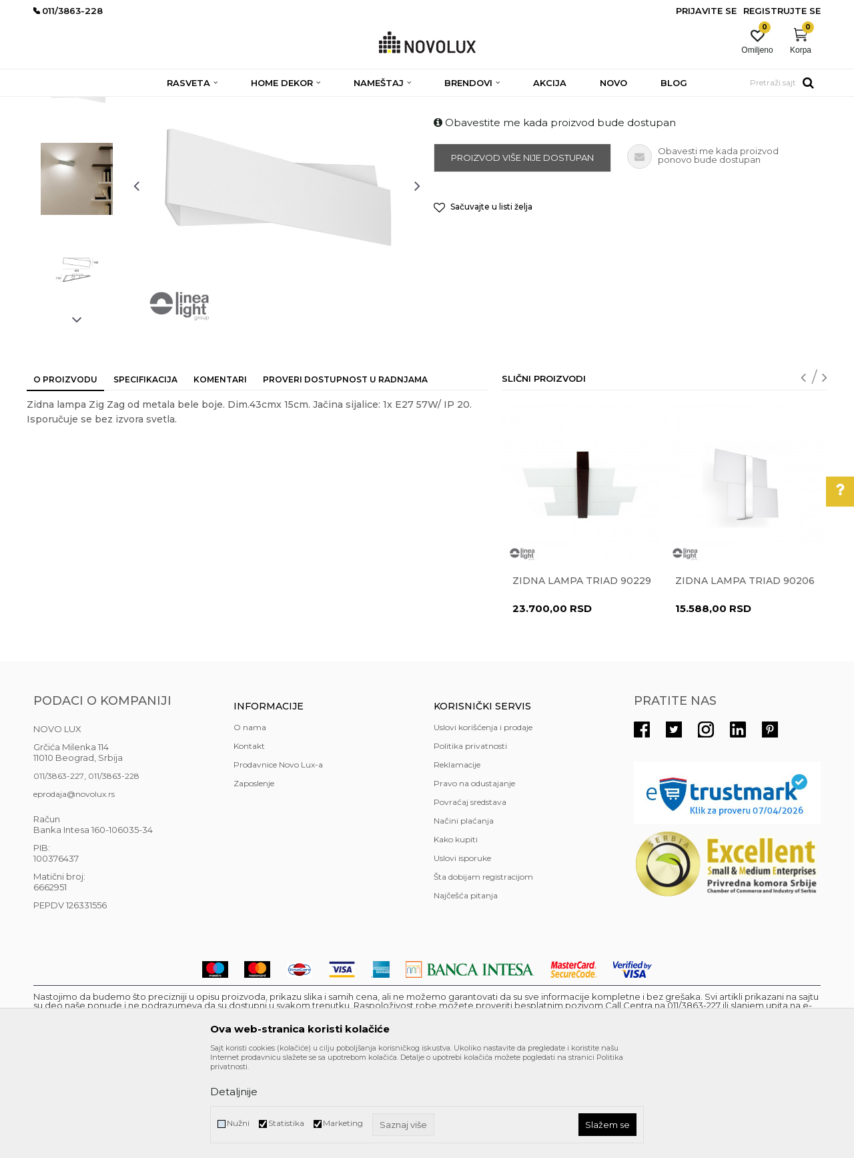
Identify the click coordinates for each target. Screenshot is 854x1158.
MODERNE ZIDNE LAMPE (297, 105)
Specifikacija (145, 476)
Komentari (220, 476)
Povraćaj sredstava (470, 899)
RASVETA (152, 105)
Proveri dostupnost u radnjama (345, 476)
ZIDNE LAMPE (208, 105)
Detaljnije (234, 1091)
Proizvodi (105, 105)
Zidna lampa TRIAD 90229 (581, 677)
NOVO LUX (55, 105)
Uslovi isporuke (462, 955)
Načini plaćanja (464, 917)
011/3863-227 (58, 873)
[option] (76, 185)
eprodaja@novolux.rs (74, 891)
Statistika (286, 1123)
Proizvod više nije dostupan (522, 254)
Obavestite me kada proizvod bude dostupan (555, 219)
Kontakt (249, 843)
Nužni (238, 1123)
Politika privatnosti (470, 843)
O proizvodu (65, 476)
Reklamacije (457, 861)
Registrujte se (782, 10)
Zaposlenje (254, 880)
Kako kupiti (456, 936)
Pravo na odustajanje (474, 880)
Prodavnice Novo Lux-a (278, 861)
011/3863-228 (113, 873)
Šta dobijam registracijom (483, 973)
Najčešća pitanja (466, 992)
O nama (250, 824)
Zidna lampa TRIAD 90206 (745, 677)
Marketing (343, 1123)
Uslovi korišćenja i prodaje (483, 824)
